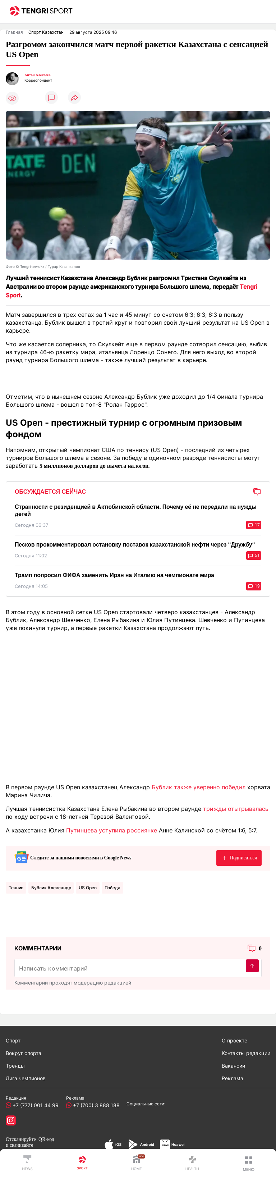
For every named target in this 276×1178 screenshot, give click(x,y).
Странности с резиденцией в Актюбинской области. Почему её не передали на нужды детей (136, 510)
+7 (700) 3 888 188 (95, 1105)
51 (254, 555)
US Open (87, 887)
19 (254, 586)
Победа (112, 887)
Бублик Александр (51, 887)
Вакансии (233, 1066)
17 (254, 525)
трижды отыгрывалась (235, 808)
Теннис (16, 887)
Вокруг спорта (23, 1053)
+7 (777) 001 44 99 (34, 1105)
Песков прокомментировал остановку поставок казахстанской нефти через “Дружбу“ (135, 545)
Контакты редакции (246, 1053)
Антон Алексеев (37, 75)
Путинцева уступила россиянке (111, 830)
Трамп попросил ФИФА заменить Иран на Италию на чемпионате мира (114, 575)
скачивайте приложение (19, 1148)
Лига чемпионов (26, 1078)
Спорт (13, 1040)
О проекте (234, 1040)
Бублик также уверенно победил (198, 787)
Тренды (15, 1066)
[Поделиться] (74, 98)
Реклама (232, 1078)
